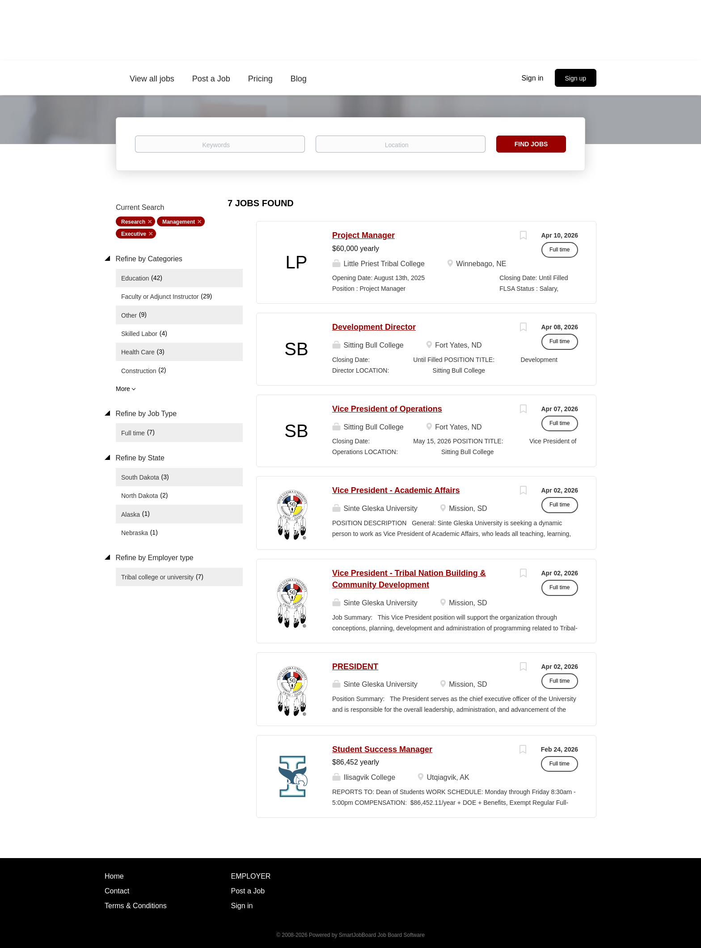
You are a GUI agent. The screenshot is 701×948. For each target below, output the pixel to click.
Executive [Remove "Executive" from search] (133, 234)
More (123, 388)
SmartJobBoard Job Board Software (382, 935)
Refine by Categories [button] (148, 259)
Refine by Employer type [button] (154, 557)
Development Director (374, 327)
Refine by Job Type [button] (145, 413)
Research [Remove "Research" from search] (133, 222)
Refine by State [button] (139, 458)
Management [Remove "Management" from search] (178, 222)
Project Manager (363, 235)
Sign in (533, 78)
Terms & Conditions (136, 906)
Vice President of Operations (387, 408)
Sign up (575, 78)
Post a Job (248, 891)
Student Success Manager (382, 749)
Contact (117, 891)
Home (114, 876)
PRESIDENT (355, 666)
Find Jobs (531, 144)
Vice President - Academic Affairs (396, 490)
